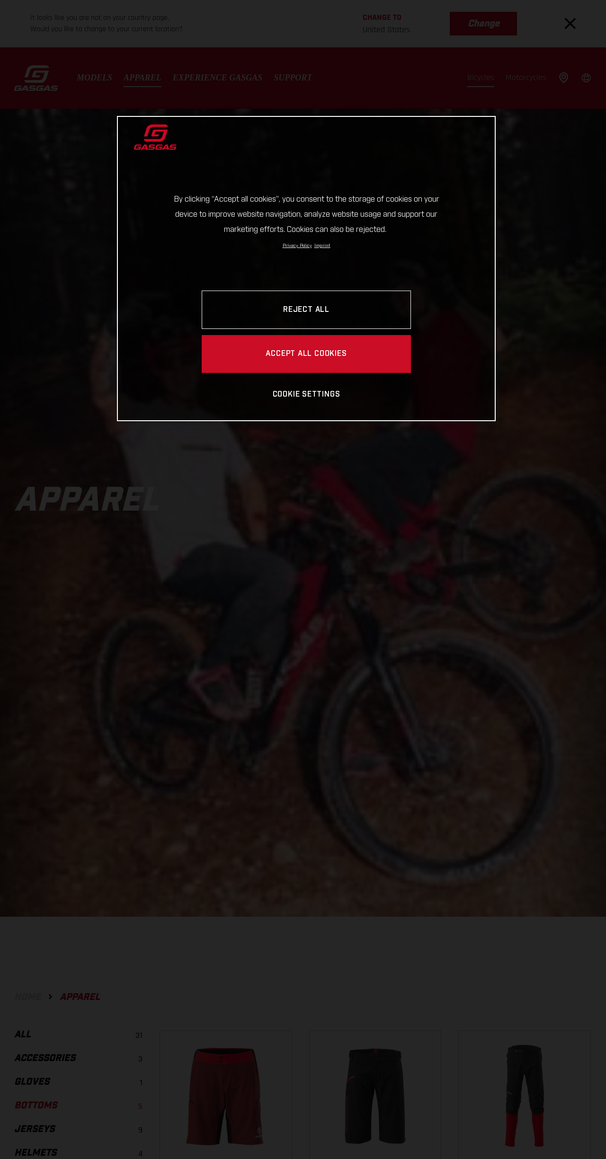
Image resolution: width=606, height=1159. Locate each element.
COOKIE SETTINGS (306, 394)
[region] (306, 268)
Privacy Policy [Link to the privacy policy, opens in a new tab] (297, 245)
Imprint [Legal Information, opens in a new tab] (322, 245)
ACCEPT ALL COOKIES (306, 353)
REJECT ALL (306, 309)
